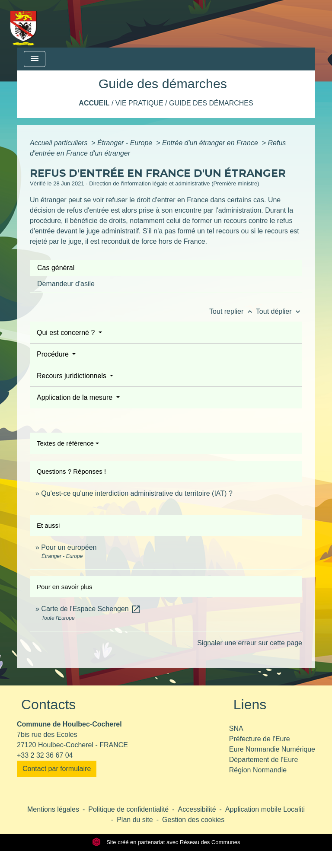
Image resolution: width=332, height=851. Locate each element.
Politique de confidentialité (128, 809)
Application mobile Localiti (265, 809)
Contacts (48, 704)
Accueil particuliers (59, 143)
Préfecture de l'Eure (259, 739)
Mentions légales (53, 809)
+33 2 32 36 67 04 (45, 755)
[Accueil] (23, 24)
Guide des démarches (211, 103)
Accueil (94, 103)
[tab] (166, 268)
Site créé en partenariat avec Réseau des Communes (166, 842)
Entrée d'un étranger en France (211, 143)
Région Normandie (258, 770)
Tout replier (232, 311)
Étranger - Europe (125, 143)
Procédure (53, 354)
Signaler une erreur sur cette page (249, 643)
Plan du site (135, 819)
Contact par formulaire (56, 768)
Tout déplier (279, 311)
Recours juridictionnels (72, 375)
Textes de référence (65, 443)
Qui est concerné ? (67, 332)
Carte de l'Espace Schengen (91, 608)
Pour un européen (68, 547)
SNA (236, 728)
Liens (250, 704)
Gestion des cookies (193, 819)
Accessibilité (197, 809)
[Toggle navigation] (34, 59)
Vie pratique (139, 103)
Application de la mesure (76, 397)
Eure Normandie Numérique (272, 749)
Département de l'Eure (263, 759)
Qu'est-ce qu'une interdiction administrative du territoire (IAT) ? (136, 493)
